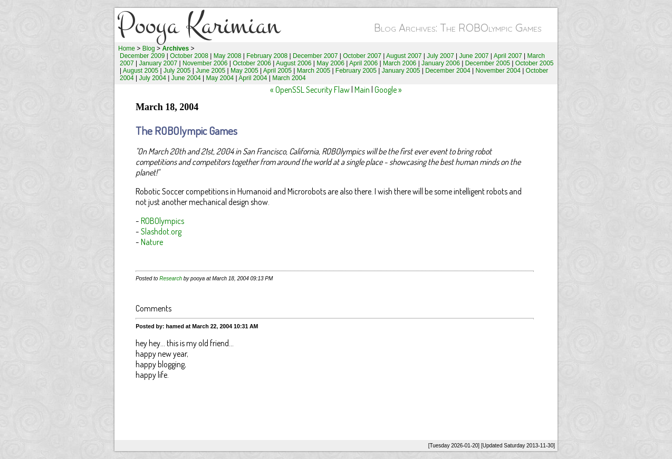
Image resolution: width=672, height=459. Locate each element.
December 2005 (487, 63)
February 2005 (356, 70)
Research (170, 278)
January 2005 (401, 70)
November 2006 (205, 63)
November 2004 (497, 70)
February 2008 (266, 56)
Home (126, 48)
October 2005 (534, 63)
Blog (148, 48)
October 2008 (189, 56)
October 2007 (362, 56)
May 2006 (330, 63)
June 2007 (473, 56)
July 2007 (440, 56)
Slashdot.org (161, 231)
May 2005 (244, 70)
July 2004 (152, 78)
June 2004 (186, 78)
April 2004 (252, 78)
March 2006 (399, 63)
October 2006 (252, 63)
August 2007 (403, 56)
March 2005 (313, 70)
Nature (152, 242)
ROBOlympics (162, 221)
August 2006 (293, 63)
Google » (388, 89)
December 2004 (447, 70)
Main (362, 89)
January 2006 (440, 63)
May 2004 (220, 78)
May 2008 (228, 56)
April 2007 (508, 56)
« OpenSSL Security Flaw (310, 89)
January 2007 (158, 63)
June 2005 (210, 70)
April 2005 (277, 70)
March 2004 (288, 78)
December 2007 (315, 56)
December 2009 (142, 56)
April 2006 (363, 63)
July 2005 (177, 70)
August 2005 (140, 70)
